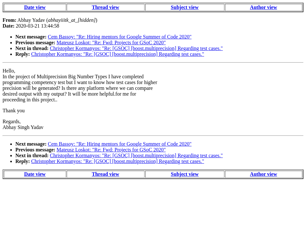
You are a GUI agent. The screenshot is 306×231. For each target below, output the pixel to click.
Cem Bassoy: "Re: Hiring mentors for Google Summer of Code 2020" (120, 36)
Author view (263, 7)
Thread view (105, 7)
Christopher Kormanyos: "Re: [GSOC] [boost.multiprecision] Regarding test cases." (136, 48)
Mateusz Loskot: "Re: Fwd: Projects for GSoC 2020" (111, 42)
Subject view (185, 7)
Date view (34, 7)
